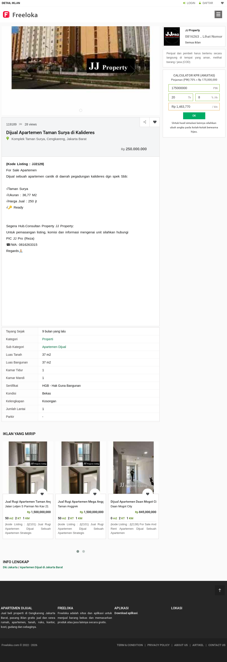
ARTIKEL (198, 645)
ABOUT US (181, 645)
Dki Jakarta (10, 567)
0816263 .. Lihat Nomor (203, 36)
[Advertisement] (80, 289)
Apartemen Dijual (54, 347)
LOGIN (191, 3)
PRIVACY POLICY (158, 645)
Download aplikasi (125, 613)
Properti (47, 339)
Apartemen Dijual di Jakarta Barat (41, 567)
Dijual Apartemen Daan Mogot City (135, 501)
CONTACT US (216, 645)
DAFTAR (208, 3)
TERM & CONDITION (130, 645)
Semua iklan (193, 42)
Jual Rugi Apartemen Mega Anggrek (83, 501)
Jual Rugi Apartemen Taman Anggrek (31, 501)
